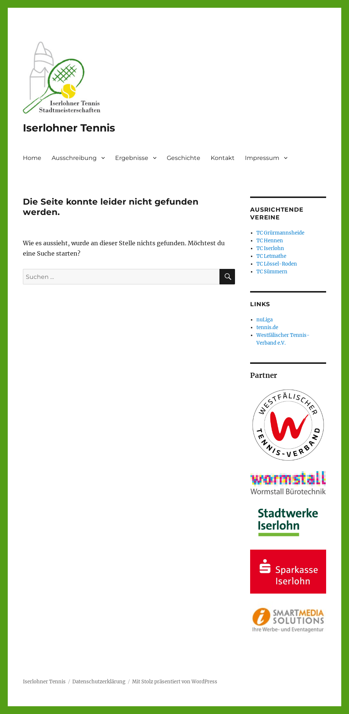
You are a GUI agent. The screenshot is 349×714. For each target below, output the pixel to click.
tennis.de (267, 327)
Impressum (262, 157)
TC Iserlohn (270, 248)
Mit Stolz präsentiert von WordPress (174, 682)
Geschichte (183, 157)
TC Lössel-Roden (276, 264)
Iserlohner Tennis (69, 128)
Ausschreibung (74, 157)
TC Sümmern (271, 272)
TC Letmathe (271, 256)
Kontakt (223, 157)
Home (32, 157)
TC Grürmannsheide (280, 233)
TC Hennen (269, 241)
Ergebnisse (131, 157)
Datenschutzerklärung (98, 682)
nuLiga (264, 320)
